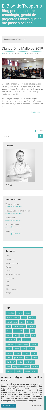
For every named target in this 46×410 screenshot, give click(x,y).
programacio (18, 358)
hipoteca (31, 349)
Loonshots (9, 231)
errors (9, 349)
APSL (8, 256)
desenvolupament (22, 344)
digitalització (11, 362)
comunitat (29, 53)
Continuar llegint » (37, 112)
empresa (35, 367)
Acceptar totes (8, 405)
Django (8, 267)
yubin (27, 358)
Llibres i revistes (12, 289)
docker (17, 353)
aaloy (5, 53)
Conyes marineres (12, 263)
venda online (30, 362)
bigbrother (27, 340)
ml (21, 335)
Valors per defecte (12, 204)
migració (9, 371)
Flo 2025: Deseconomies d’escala (18, 211)
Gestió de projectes (13, 274)
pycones (26, 367)
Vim (27, 331)
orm (24, 349)
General (8, 271)
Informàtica (10, 278)
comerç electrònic (30, 371)
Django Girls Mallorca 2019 (22, 48)
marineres (32, 326)
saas (33, 353)
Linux (8, 285)
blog (16, 335)
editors (9, 335)
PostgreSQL (18, 331)
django (37, 53)
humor (9, 358)
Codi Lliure (9, 260)
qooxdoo (18, 371)
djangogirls (16, 367)
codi (27, 335)
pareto (35, 358)
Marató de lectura (12, 225)
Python (8, 293)
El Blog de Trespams (22, 6)
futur (33, 335)
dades (20, 362)
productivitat (11, 340)
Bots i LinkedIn (11, 218)
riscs (8, 367)
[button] (40, 136)
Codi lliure (30, 322)
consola (9, 353)
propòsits (26, 353)
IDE (32, 331)
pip (19, 340)
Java (7, 282)
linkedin (34, 344)
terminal (16, 349)
